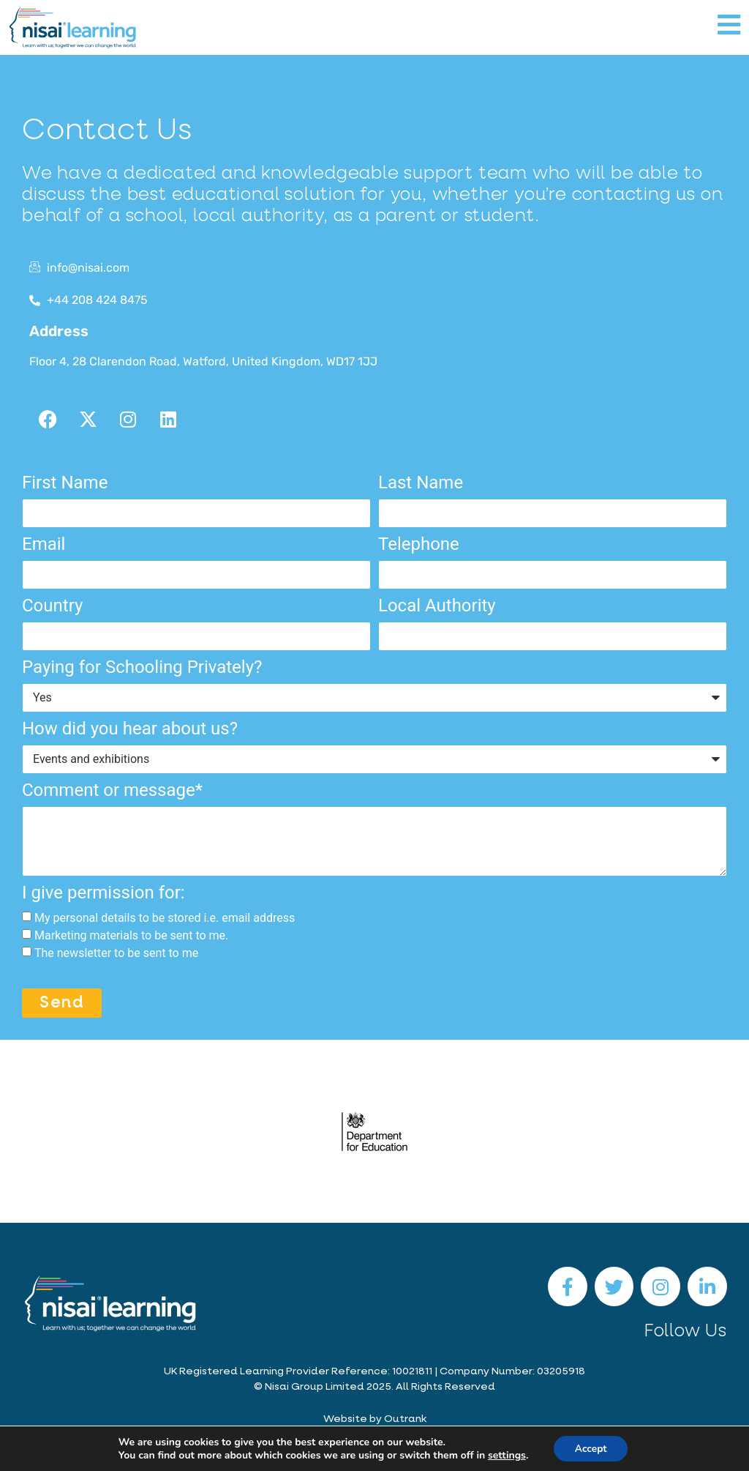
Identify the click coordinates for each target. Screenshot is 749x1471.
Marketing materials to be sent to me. (131, 935)
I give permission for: (103, 893)
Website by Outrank (374, 1419)
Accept (590, 1448)
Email (43, 544)
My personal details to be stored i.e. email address (164, 918)
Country (52, 606)
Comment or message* (112, 790)
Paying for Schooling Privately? (142, 667)
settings (505, 1454)
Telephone (418, 544)
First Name (65, 483)
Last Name (420, 483)
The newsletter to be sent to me (116, 953)
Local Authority (437, 606)
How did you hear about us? (130, 729)
